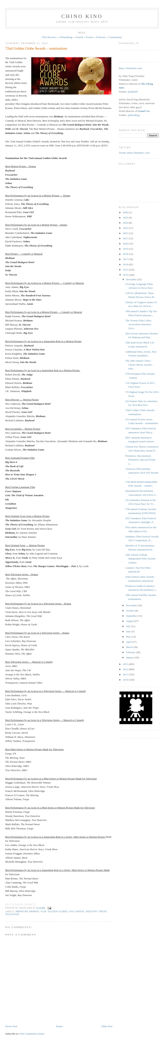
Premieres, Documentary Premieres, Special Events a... (140, 459)
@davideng (134, 115)
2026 (126, 212)
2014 (126, 274)
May (128, 636)
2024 (126, 222)
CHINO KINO (82, 16)
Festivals (100, 37)
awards (34, 911)
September (132, 615)
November (132, 605)
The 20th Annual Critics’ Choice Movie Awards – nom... (139, 364)
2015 (126, 269)
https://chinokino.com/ (130, 68)
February (131, 652)
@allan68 (133, 91)
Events (89, 37)
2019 (126, 248)
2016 (126, 264)
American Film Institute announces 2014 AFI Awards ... (141, 472)
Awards (79, 37)
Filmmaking (65, 37)
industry (91, 911)
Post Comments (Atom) (31, 1033)
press (103, 911)
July (128, 626)
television (12, 914)
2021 (126, 238)
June (128, 631)
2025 (126, 217)
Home (59, 1026)
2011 (126, 674)
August (130, 621)
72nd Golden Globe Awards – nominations (36, 48)
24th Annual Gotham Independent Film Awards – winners (141, 558)
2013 (126, 664)
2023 (126, 227)
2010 (126, 679)
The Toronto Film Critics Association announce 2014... (138, 324)
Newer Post (11, 1026)
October (130, 610)
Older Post (106, 1026)
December (131, 279)
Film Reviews (49, 37)
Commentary (115, 37)
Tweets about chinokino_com (134, 152)
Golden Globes (58, 911)
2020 (126, 243)
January (130, 657)
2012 (126, 669)
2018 (126, 253)
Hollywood (76, 911)
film (43, 911)
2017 (126, 259)
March (129, 647)
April (129, 641)
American (21, 911)
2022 (126, 233)
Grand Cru (144, 111)
